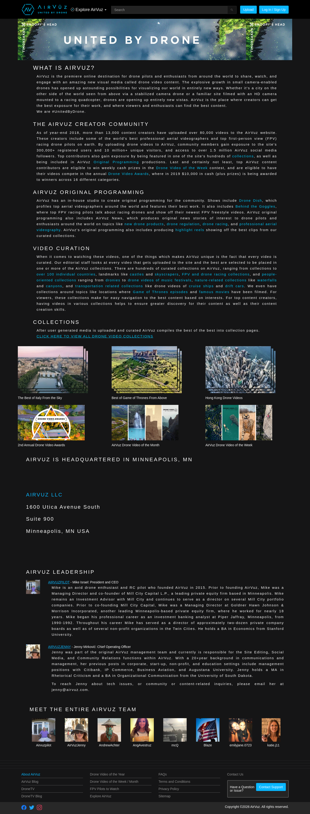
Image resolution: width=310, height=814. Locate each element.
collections (243, 156)
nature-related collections (221, 280)
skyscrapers (167, 274)
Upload (248, 10)
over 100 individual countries (66, 274)
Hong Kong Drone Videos (224, 398)
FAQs (163, 774)
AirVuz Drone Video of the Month (135, 445)
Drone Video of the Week (182, 168)
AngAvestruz (142, 745)
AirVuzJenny (59, 647)
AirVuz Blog (29, 781)
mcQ (174, 745)
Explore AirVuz (100, 796)
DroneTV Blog (31, 796)
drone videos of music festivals (160, 280)
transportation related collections (109, 286)
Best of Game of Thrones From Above (139, 398)
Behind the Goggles (255, 206)
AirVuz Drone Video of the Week (229, 445)
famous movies (214, 292)
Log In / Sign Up (274, 10)
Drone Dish (250, 200)
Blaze (208, 745)
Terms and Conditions (174, 781)
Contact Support (271, 787)
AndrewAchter (109, 745)
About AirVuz (30, 774)
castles (137, 274)
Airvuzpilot (58, 582)
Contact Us (235, 774)
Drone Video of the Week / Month (114, 781)
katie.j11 (273, 745)
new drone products (144, 224)
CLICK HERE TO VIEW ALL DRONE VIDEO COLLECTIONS (95, 336)
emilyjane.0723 (241, 745)
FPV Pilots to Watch (104, 789)
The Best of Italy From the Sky (40, 398)
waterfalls (267, 280)
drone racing (215, 224)
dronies (113, 280)
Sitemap (164, 796)
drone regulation (183, 224)
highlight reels (189, 230)
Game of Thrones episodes (160, 292)
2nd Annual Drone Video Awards (41, 445)
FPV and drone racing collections (216, 274)
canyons (54, 286)
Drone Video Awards (128, 174)
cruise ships (201, 286)
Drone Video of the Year (107, 774)
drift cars (234, 286)
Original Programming (116, 162)
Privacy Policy (169, 789)
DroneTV (27, 789)
